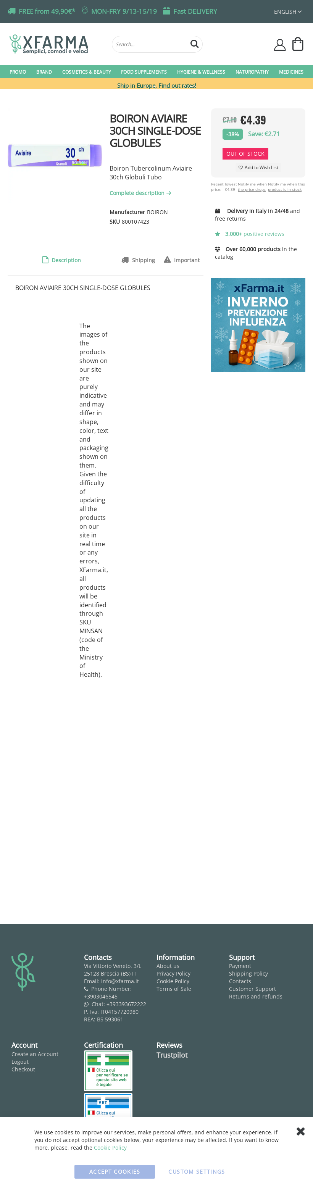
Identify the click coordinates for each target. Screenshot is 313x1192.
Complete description (141, 193)
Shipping (143, 260)
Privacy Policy (173, 973)
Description (65, 260)
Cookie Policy (172, 981)
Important (186, 260)
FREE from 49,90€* (47, 11)
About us (167, 965)
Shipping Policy (248, 973)
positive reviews (249, 233)
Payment (240, 965)
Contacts (240, 981)
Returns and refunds (255, 996)
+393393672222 (126, 1004)
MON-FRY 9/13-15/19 (124, 11)
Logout (20, 1061)
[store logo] (57, 44)
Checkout (23, 1069)
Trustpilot (171, 1055)
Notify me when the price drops (252, 186)
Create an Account (34, 1054)
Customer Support (252, 988)
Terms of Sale (173, 988)
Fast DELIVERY (195, 11)
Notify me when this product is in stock (286, 186)
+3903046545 (101, 996)
